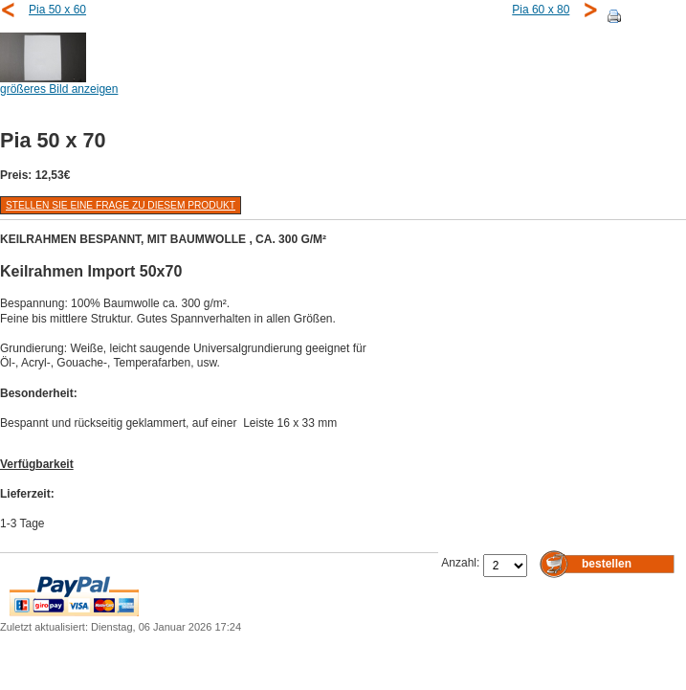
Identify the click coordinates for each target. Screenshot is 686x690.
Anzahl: (461, 563)
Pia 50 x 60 (57, 9)
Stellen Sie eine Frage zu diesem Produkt (120, 205)
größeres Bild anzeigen (59, 84)
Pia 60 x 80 (540, 9)
